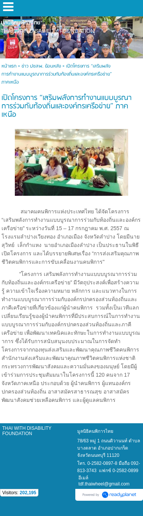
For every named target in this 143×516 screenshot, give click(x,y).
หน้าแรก (9, 66)
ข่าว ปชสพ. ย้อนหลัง (41, 66)
